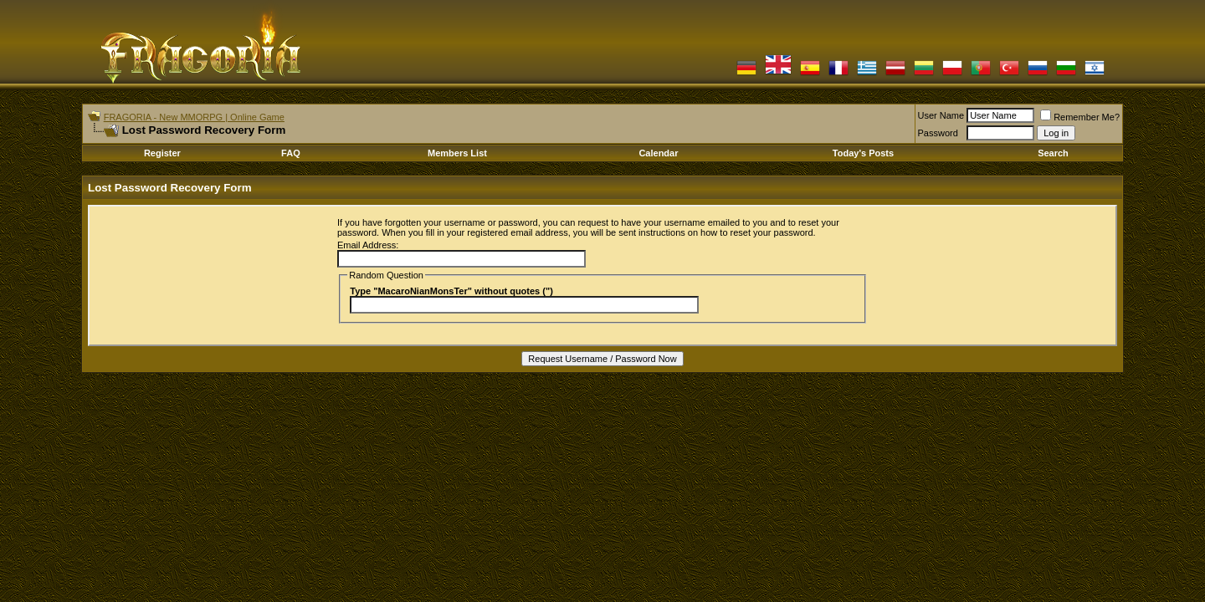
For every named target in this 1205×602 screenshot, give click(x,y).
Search (1053, 153)
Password (938, 133)
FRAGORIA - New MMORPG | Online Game (194, 117)
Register (162, 153)
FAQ (290, 153)
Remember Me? (1080, 117)
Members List (457, 153)
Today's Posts (863, 153)
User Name (941, 115)
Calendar (658, 153)
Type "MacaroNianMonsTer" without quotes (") (451, 291)
